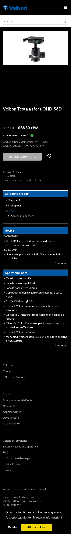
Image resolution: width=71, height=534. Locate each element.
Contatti (8, 371)
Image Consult (38, 489)
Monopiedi (14, 205)
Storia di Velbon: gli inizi (19, 301)
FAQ (5, 452)
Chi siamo (8, 365)
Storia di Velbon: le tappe (20, 332)
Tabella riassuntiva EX (18, 278)
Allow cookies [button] (36, 527)
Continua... (61, 263)
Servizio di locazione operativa (20, 446)
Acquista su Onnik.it (22, 156)
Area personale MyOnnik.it (18, 400)
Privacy (7, 469)
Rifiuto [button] (12, 527)
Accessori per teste (22, 215)
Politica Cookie (11, 464)
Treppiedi (14, 200)
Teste (12, 211)
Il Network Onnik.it (14, 377)
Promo (7, 394)
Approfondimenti (13, 411)
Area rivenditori (12, 423)
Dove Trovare (11, 417)
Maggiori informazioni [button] (47, 517)
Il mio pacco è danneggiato (18, 458)
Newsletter (9, 405)
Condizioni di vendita (15, 440)
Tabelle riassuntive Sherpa (21, 287)
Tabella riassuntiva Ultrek (21, 283)
